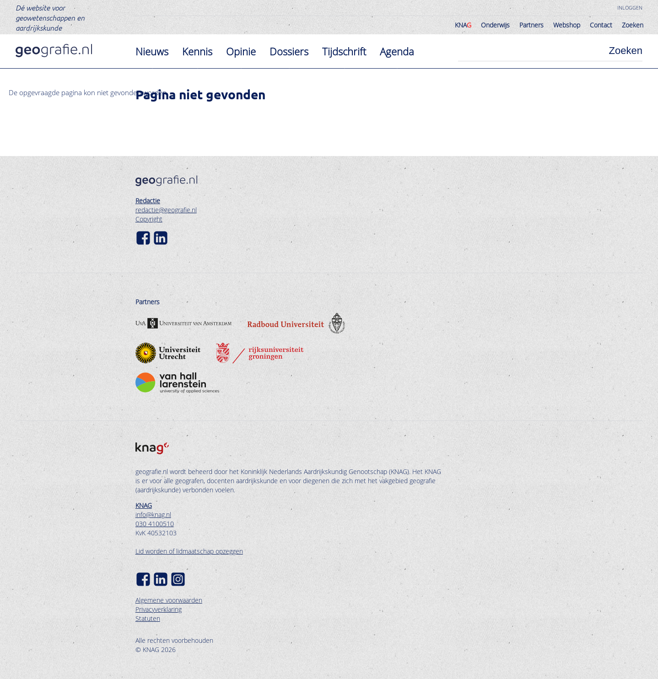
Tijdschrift (344, 51)
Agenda (397, 51)
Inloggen (629, 7)
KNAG (143, 505)
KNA (463, 25)
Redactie (147, 200)
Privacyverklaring (158, 609)
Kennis (197, 51)
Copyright (148, 219)
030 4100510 (154, 523)
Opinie (241, 51)
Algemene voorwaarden (168, 600)
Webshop (566, 25)
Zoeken (632, 25)
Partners (531, 25)
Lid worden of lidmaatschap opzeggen (189, 551)
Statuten (147, 618)
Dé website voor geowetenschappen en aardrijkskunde (50, 17)
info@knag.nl (153, 514)
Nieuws (151, 51)
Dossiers (289, 51)
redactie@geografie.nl (166, 209)
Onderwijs (495, 25)
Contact (601, 25)
